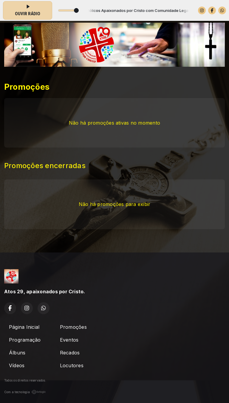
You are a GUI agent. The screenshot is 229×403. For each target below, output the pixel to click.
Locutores (71, 365)
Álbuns (17, 353)
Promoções (73, 327)
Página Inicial (24, 327)
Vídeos (16, 365)
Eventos (69, 340)
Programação (25, 340)
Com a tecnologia (25, 392)
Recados (70, 353)
